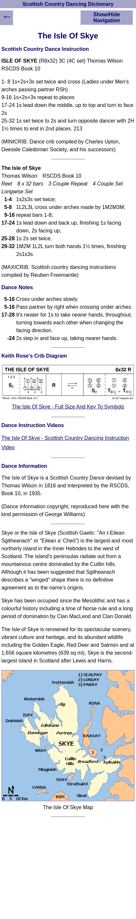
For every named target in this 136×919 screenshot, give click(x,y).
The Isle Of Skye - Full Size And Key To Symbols (68, 406)
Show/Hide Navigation (106, 17)
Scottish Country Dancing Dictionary (68, 4)
